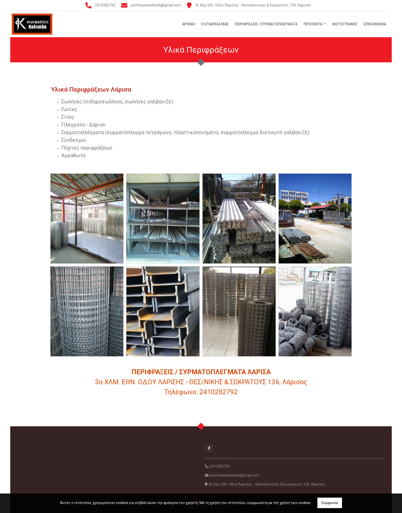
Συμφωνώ (329, 503)
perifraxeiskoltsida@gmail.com (156, 5)
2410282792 (105, 5)
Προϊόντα (313, 24)
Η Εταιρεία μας (215, 24)
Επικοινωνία (375, 24)
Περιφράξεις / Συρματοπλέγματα (266, 24)
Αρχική (188, 24)
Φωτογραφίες (344, 24)
